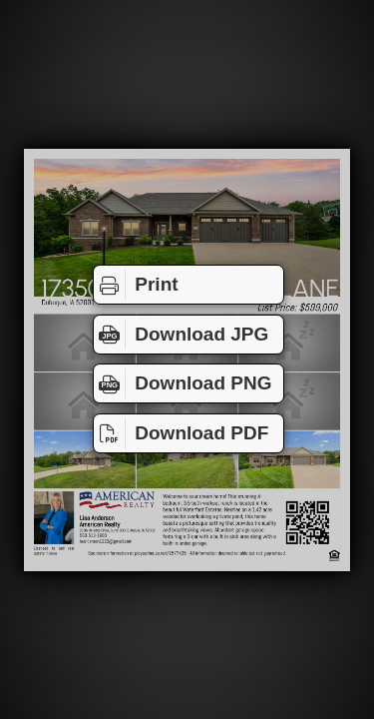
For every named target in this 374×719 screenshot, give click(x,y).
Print (136, 285)
